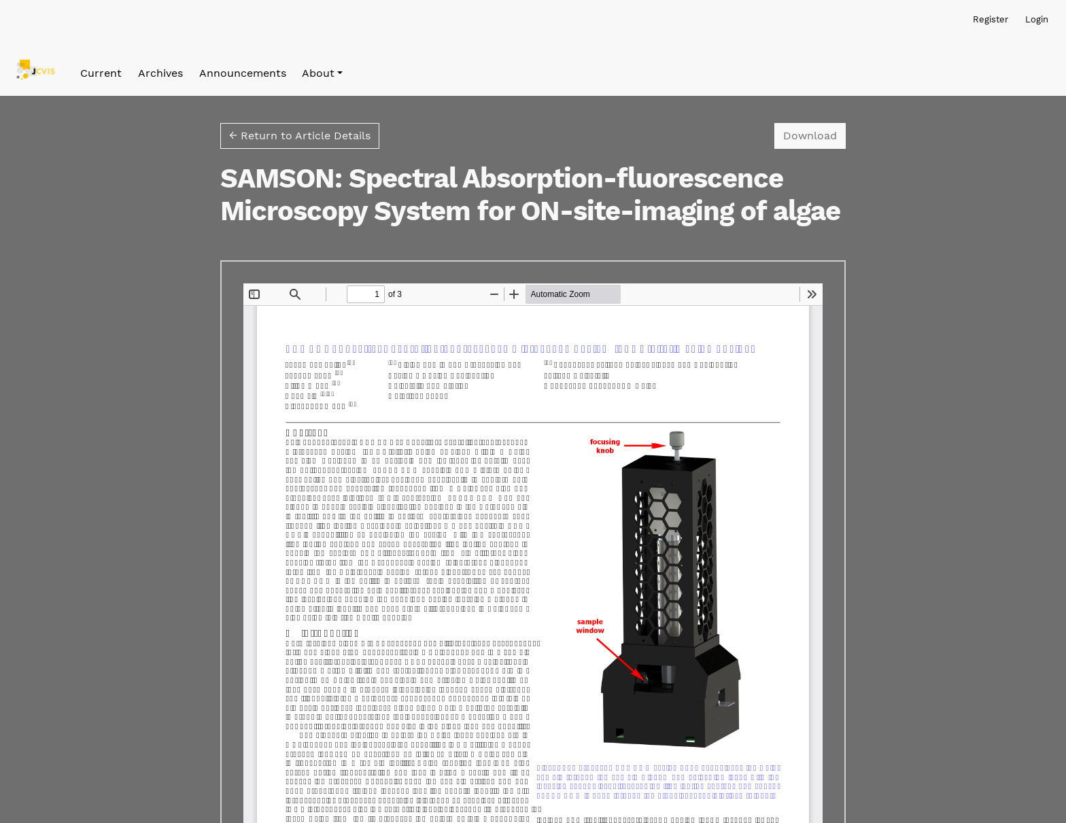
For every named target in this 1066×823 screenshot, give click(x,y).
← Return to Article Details (300, 135)
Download (814, 134)
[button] (322, 73)
